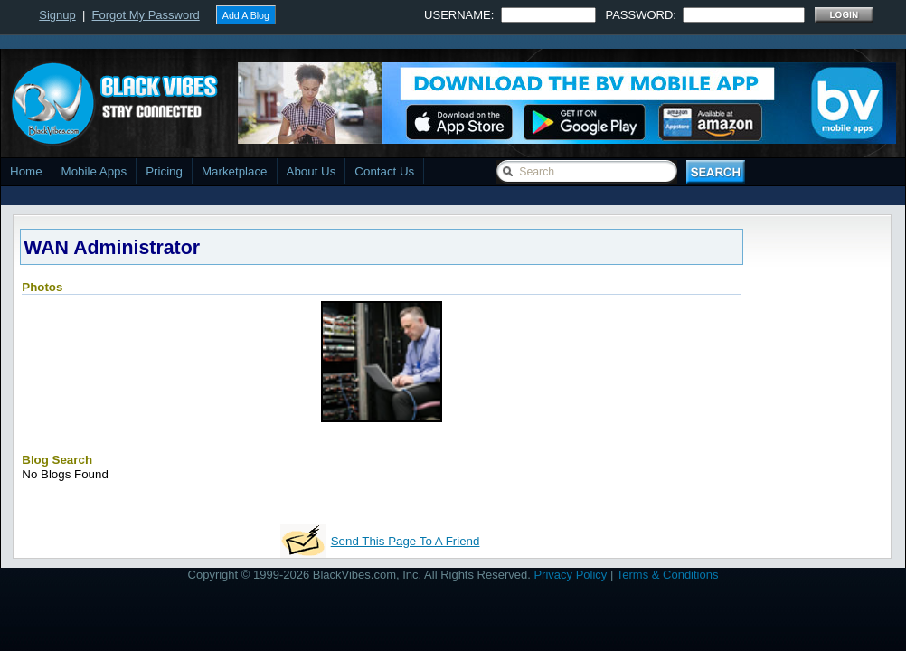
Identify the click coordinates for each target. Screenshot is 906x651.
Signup (57, 15)
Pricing (164, 171)
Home (26, 171)
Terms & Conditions (668, 574)
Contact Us (384, 171)
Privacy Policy (570, 574)
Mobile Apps (94, 171)
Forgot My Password (146, 15)
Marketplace (235, 171)
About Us (311, 171)
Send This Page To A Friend (405, 541)
